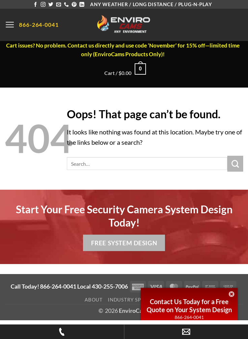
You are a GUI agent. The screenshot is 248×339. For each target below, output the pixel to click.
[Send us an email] (58, 4)
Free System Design (124, 243)
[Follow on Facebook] (35, 4)
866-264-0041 (189, 317)
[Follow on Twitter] (50, 4)
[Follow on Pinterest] (74, 4)
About (94, 299)
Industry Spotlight (135, 299)
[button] (10, 25)
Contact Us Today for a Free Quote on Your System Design (189, 305)
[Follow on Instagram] (43, 4)
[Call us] (66, 4)
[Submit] (235, 164)
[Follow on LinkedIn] (81, 4)
